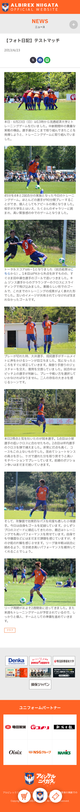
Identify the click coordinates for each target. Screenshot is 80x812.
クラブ (10, 630)
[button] (40, 795)
